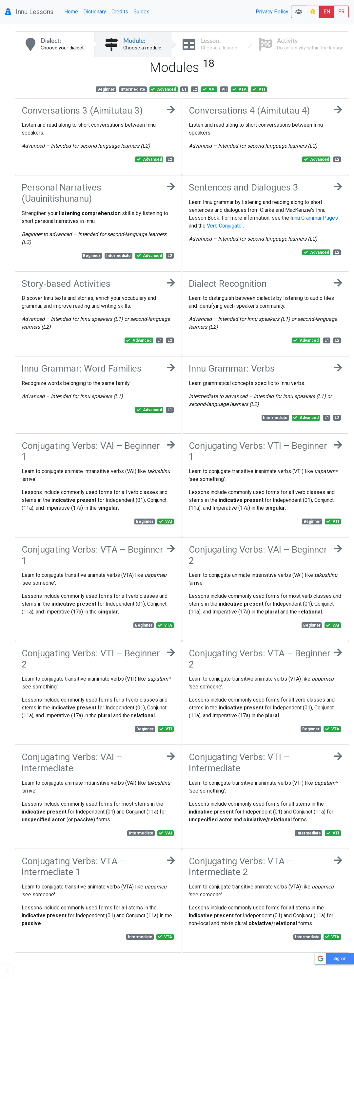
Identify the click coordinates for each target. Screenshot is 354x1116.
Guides (141, 12)
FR (341, 12)
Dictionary (94, 12)
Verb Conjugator (225, 226)
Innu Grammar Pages (314, 218)
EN (327, 12)
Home (71, 12)
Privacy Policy (272, 12)
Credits (119, 12)
